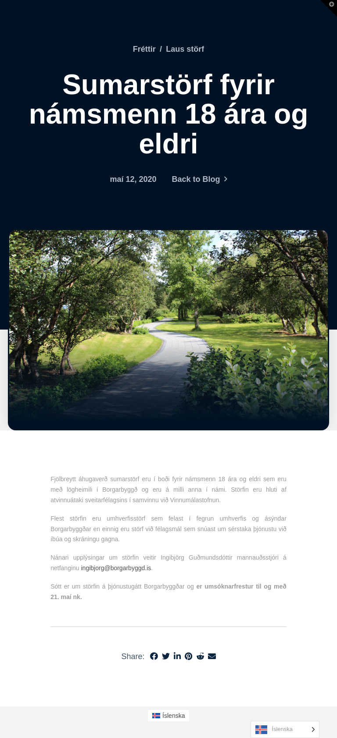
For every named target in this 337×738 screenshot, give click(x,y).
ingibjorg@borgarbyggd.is (116, 567)
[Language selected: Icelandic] (285, 729)
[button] (328, 8)
